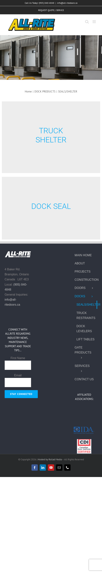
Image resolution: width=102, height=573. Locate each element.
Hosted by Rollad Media (50, 459)
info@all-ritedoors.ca (67, 2)
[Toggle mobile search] (87, 22)
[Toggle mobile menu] (94, 22)
